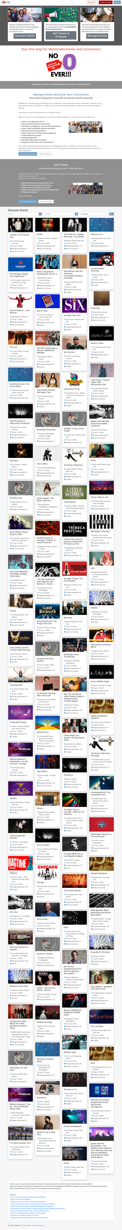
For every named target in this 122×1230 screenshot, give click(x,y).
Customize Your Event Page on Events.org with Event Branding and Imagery (38, 1208)
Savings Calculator (46, 201)
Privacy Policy (26, 1225)
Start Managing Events (28, 154)
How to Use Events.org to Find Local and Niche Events (30, 1211)
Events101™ (92, 2)
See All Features (45, 154)
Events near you (38, 1225)
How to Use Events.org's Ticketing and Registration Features (32, 1206)
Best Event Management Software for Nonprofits (28, 1213)
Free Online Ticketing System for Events (25, 1215)
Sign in (117, 2)
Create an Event (105, 2)
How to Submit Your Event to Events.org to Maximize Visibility (33, 1204)
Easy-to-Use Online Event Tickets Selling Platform (28, 1202)
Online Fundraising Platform (21, 1199)
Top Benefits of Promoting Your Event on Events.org (29, 1218)
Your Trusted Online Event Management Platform (28, 1197)
